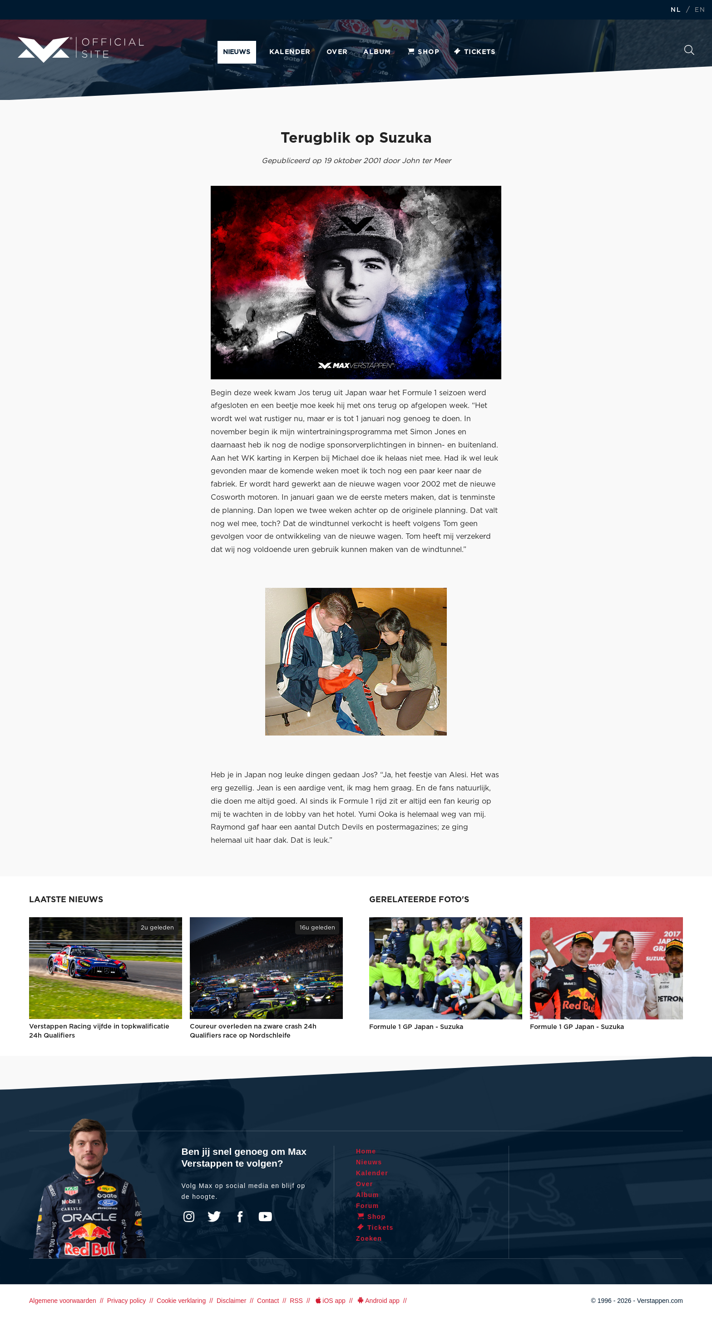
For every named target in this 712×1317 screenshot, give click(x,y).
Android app (378, 1300)
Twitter (214, 1216)
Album (377, 52)
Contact (268, 1300)
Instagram (189, 1216)
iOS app (330, 1300)
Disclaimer (231, 1300)
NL (676, 10)
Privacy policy (126, 1300)
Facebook (239, 1216)
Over (337, 52)
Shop (422, 52)
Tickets (474, 52)
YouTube (265, 1216)
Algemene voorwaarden (62, 1300)
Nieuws (236, 52)
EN (700, 10)
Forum (367, 1205)
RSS (296, 1300)
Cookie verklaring (181, 1300)
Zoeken (689, 50)
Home (366, 1151)
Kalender (290, 52)
